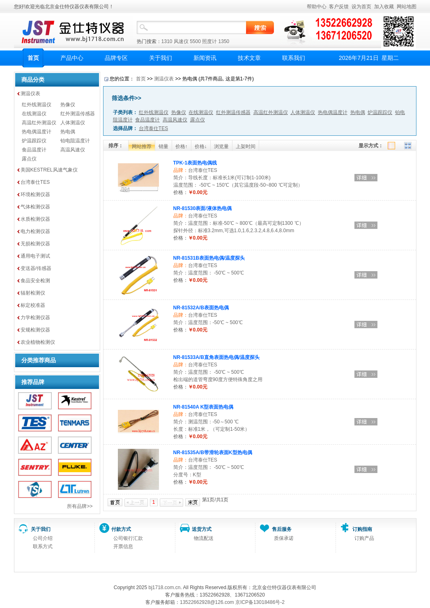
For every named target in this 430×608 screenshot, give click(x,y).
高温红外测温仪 (39, 123)
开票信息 (123, 546)
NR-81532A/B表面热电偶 (201, 308)
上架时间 (245, 146)
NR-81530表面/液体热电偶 (202, 208)
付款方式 (121, 529)
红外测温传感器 (77, 114)
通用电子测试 (35, 256)
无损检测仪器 (35, 244)
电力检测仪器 (35, 231)
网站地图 (406, 6)
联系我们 (293, 58)
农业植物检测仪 (38, 342)
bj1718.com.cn (164, 587)
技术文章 (249, 58)
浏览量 (221, 146)
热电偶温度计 (36, 132)
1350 (224, 41)
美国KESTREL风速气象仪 (49, 170)
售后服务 (282, 529)
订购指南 (362, 529)
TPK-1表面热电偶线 (195, 163)
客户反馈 (339, 6)
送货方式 (202, 529)
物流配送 (204, 538)
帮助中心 (317, 6)
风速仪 (181, 41)
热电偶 (67, 132)
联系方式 (43, 546)
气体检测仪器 (35, 207)
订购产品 (364, 538)
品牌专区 (116, 58)
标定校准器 (33, 305)
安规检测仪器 (35, 330)
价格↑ (181, 146)
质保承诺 (284, 538)
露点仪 (29, 159)
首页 (33, 58)
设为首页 (361, 6)
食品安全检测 (35, 280)
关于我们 (160, 58)
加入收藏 (384, 6)
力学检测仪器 (35, 317)
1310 (166, 41)
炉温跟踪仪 (34, 141)
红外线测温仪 (36, 104)
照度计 (209, 41)
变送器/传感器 (36, 268)
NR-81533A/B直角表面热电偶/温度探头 (216, 357)
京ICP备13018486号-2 (260, 602)
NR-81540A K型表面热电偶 (203, 407)
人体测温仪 (72, 123)
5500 (195, 41)
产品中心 (71, 58)
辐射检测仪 (33, 293)
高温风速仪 (72, 150)
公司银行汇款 (128, 538)
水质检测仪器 (35, 219)
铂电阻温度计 (75, 141)
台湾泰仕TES (35, 182)
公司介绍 (43, 538)
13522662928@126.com (207, 602)
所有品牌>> (79, 506)
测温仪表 (30, 93)
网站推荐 (142, 146)
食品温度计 (34, 150)
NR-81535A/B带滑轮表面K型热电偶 (212, 452)
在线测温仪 (34, 114)
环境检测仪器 (35, 194)
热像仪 (67, 104)
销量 (163, 146)
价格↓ (201, 146)
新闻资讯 (204, 58)
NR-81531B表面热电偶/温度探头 (209, 258)
